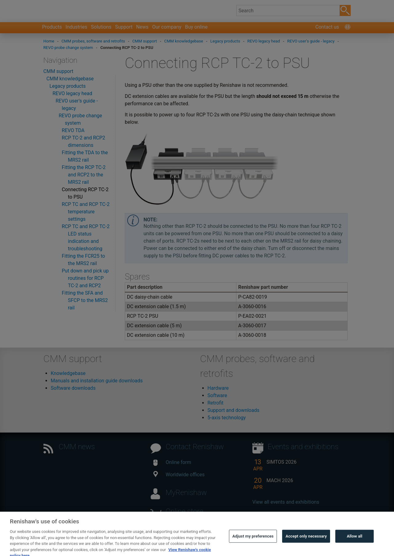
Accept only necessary (306, 544)
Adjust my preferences (253, 544)
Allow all (355, 544)
